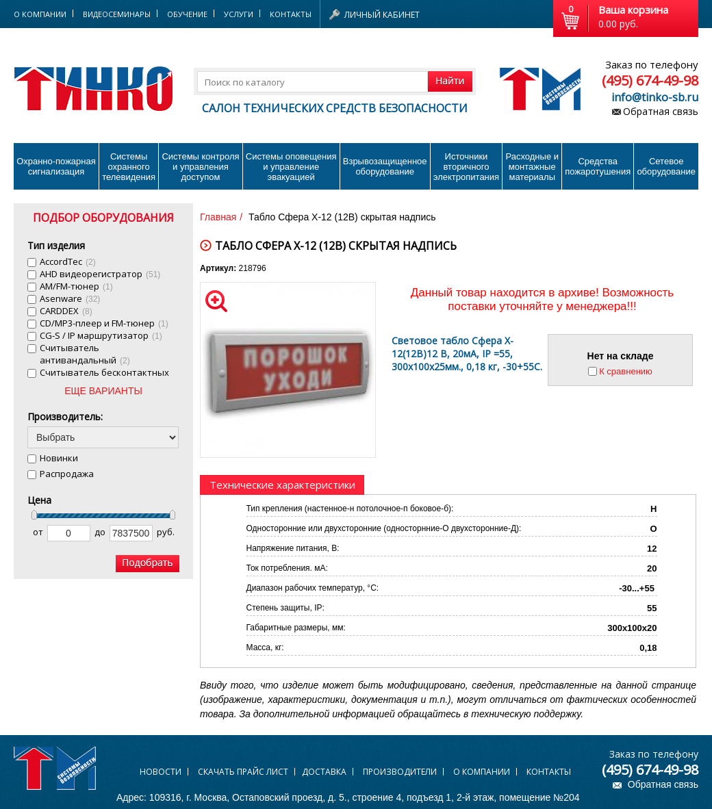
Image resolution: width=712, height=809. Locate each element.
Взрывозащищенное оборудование (385, 166)
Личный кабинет (382, 15)
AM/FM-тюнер (76, 286)
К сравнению (625, 371)
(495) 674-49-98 (650, 80)
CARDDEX (66, 311)
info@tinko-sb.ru (654, 97)
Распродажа (67, 473)
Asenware (70, 298)
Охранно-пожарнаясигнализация (56, 166)
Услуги (238, 14)
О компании (481, 772)
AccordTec (68, 261)
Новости (160, 772)
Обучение (187, 14)
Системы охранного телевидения (128, 166)
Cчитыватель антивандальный (85, 354)
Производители (400, 772)
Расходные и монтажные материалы (532, 166)
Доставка (324, 772)
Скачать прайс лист (243, 772)
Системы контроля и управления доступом (200, 166)
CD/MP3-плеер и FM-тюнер (104, 323)
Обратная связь (660, 111)
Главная (218, 216)
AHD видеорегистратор (100, 274)
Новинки (59, 458)
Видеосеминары (117, 14)
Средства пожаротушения (598, 166)
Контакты (291, 14)
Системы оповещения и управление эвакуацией (291, 166)
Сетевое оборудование (666, 166)
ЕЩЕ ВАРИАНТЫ (103, 390)
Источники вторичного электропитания (466, 166)
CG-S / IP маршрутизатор (101, 335)
